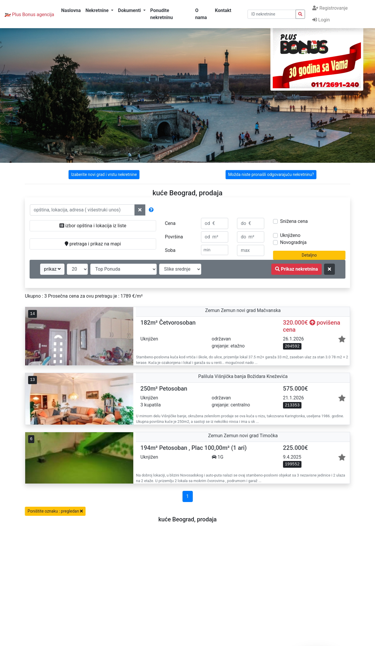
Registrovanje (329, 8)
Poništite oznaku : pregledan (55, 511)
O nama (201, 14)
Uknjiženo (290, 235)
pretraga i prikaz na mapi (93, 244)
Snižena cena (294, 221)
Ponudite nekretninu (161, 14)
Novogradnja (293, 242)
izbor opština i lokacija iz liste (92, 225)
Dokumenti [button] (130, 10)
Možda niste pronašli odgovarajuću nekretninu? (271, 174)
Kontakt (223, 10)
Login (321, 20)
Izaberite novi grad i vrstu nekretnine (104, 174)
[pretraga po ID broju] (272, 14)
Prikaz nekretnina (296, 269)
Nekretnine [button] (98, 10)
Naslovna (71, 10)
